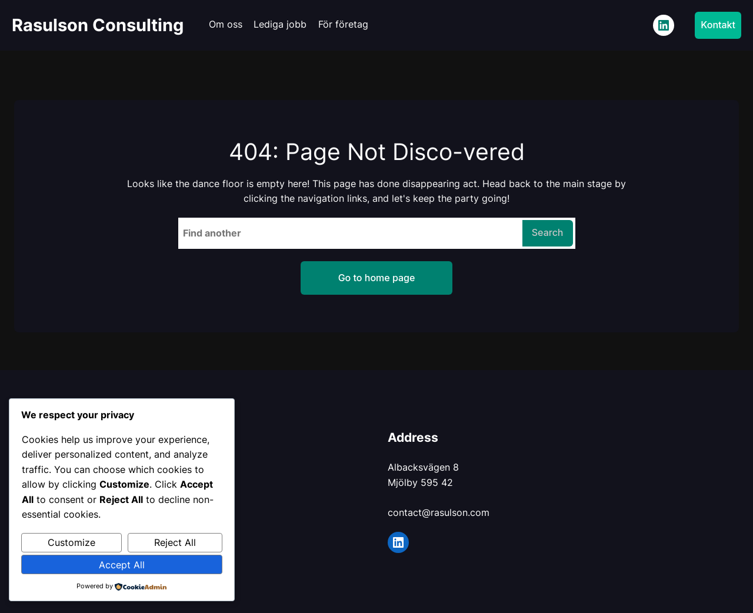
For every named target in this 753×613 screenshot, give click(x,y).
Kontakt (718, 25)
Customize (71, 542)
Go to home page (376, 278)
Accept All (122, 565)
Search (548, 232)
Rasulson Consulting (98, 25)
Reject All (175, 542)
